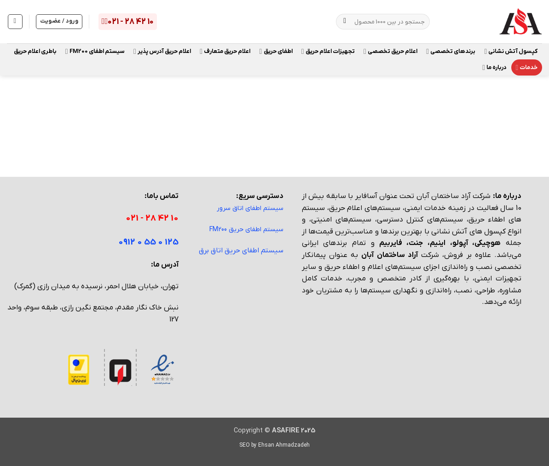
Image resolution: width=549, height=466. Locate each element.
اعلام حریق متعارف (225, 51)
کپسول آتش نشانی (510, 51)
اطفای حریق (276, 51)
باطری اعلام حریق (35, 51)
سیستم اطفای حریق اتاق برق (241, 250)
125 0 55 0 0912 (148, 242)
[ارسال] (345, 21)
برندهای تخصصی (450, 51)
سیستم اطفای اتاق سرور (250, 208)
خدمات (526, 67)
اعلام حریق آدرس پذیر (162, 51)
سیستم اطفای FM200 (95, 51)
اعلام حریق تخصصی (390, 51)
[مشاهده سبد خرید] (15, 21)
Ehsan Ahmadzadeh (284, 445)
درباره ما (494, 67)
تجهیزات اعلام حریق (328, 51)
